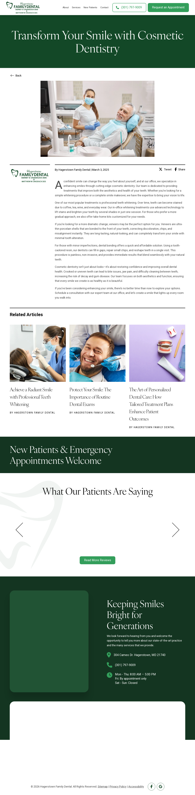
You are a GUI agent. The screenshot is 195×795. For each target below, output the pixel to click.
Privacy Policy (118, 786)
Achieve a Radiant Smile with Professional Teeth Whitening (31, 396)
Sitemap (103, 786)
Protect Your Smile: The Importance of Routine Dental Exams (90, 396)
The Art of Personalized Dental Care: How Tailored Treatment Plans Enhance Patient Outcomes (151, 404)
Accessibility (136, 786)
